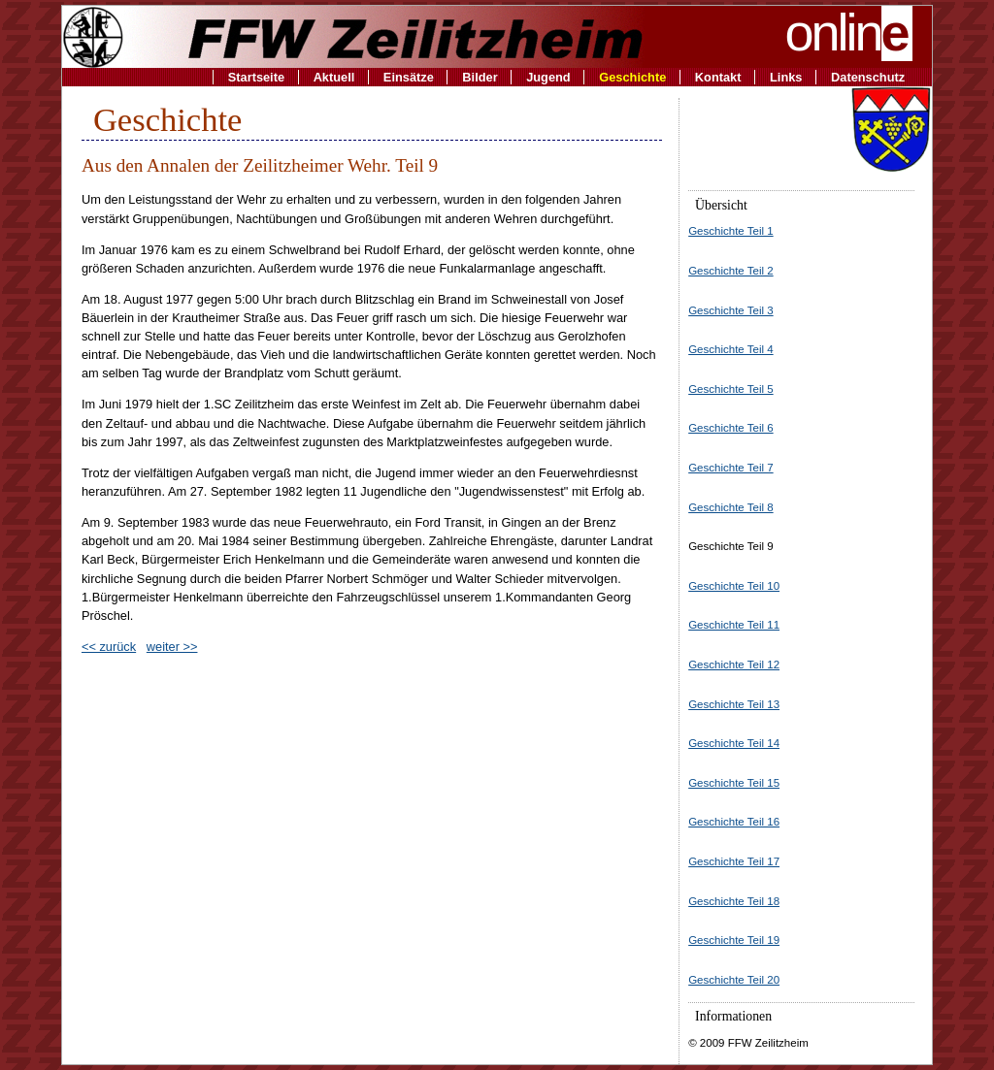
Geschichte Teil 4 (730, 349)
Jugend (548, 77)
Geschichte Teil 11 (733, 625)
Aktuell (334, 77)
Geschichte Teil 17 (733, 861)
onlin (849, 32)
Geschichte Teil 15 (733, 783)
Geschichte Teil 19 (733, 940)
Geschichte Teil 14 (733, 743)
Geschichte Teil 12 (733, 664)
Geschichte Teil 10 (733, 586)
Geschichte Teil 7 (730, 467)
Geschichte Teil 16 (733, 821)
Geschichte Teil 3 (730, 310)
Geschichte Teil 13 (733, 704)
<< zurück (109, 646)
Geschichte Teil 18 (733, 901)
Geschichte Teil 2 (730, 270)
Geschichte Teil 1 (730, 231)
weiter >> (172, 646)
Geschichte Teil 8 (730, 507)
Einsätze (408, 77)
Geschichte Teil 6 (730, 428)
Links (786, 77)
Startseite (256, 77)
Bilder (479, 77)
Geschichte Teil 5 (730, 389)
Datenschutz (868, 77)
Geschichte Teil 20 (733, 980)
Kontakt (718, 77)
